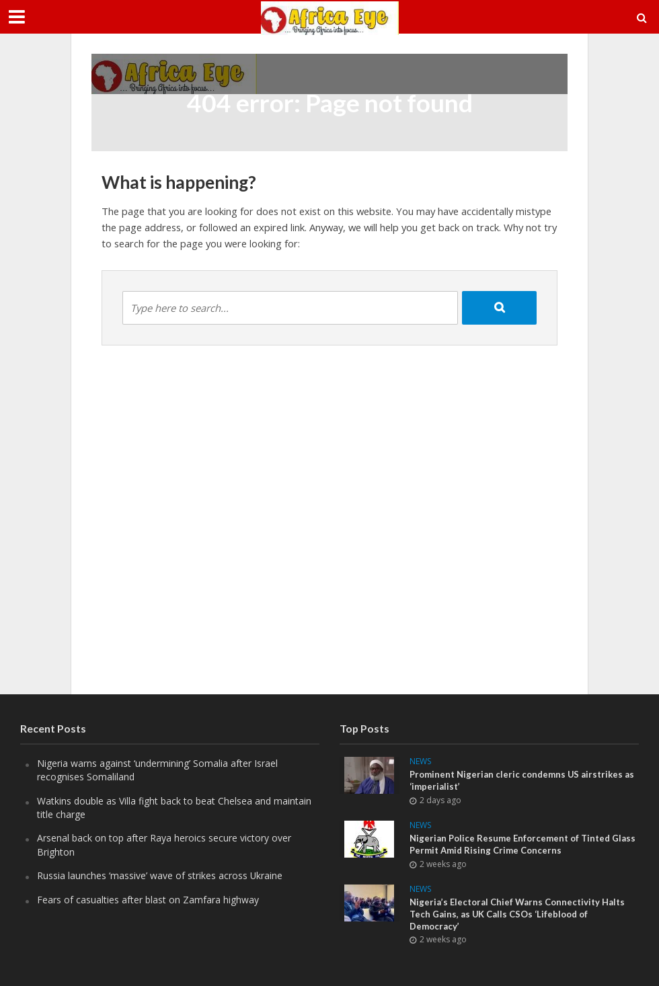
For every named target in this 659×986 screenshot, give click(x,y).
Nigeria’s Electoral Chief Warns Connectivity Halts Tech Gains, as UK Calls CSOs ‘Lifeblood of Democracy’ (517, 914)
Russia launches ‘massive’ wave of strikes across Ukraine (159, 875)
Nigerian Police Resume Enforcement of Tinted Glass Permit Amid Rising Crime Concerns (522, 844)
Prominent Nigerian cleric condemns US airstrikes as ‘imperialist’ (522, 780)
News (420, 762)
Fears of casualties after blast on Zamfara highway (148, 899)
